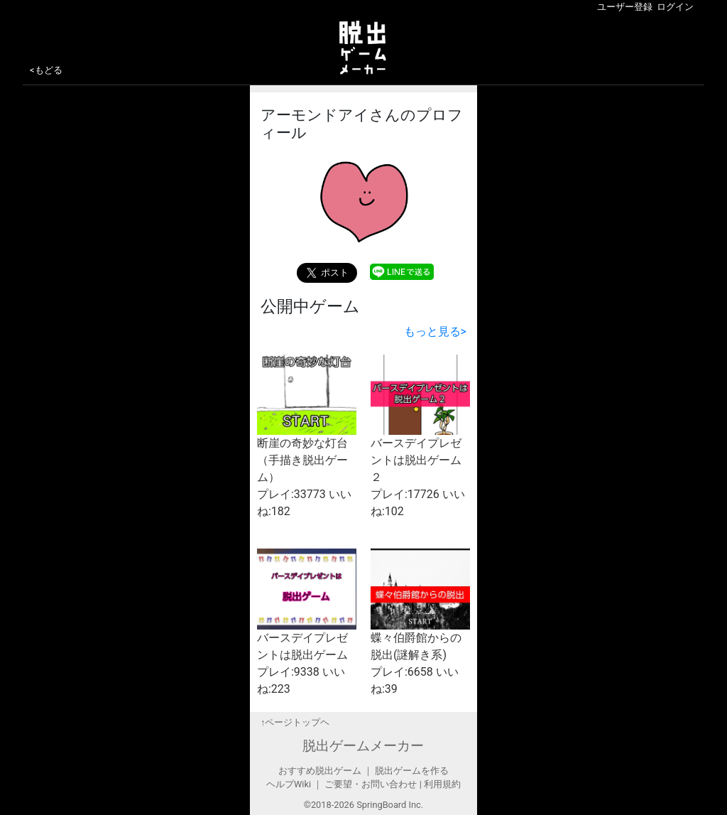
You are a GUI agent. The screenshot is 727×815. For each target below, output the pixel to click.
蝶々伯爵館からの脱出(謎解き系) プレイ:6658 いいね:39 (420, 622)
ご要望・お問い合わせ (370, 784)
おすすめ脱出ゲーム (319, 770)
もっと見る (435, 331)
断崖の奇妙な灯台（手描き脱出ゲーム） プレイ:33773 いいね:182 (306, 436)
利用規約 (442, 784)
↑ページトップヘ (295, 722)
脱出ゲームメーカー (363, 746)
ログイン (675, 6)
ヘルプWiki (288, 784)
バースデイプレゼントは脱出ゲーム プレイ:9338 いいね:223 (306, 622)
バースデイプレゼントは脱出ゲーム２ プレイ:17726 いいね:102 (420, 436)
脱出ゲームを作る (412, 770)
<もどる (46, 70)
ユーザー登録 (624, 6)
